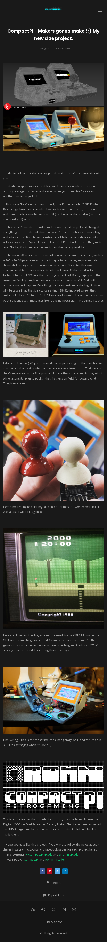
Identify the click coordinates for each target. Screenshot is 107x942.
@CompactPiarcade (39, 854)
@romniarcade (69, 854)
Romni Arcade (54, 859)
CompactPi (31, 859)
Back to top (55, 922)
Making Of (43, 48)
